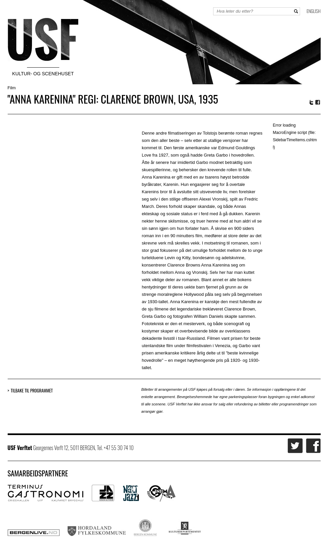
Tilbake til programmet (32, 390)
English (314, 10)
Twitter (311, 102)
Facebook (318, 102)
